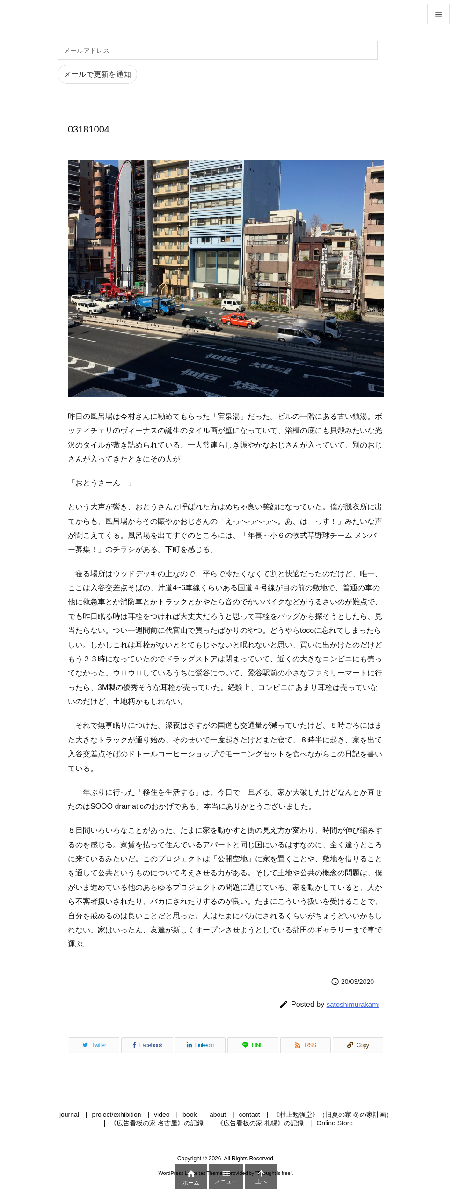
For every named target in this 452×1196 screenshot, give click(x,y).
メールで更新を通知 (97, 74)
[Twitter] (94, 1045)
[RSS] (305, 1045)
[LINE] (252, 1045)
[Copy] (358, 1045)
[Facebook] (147, 1045)
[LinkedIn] (200, 1045)
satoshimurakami (353, 1004)
